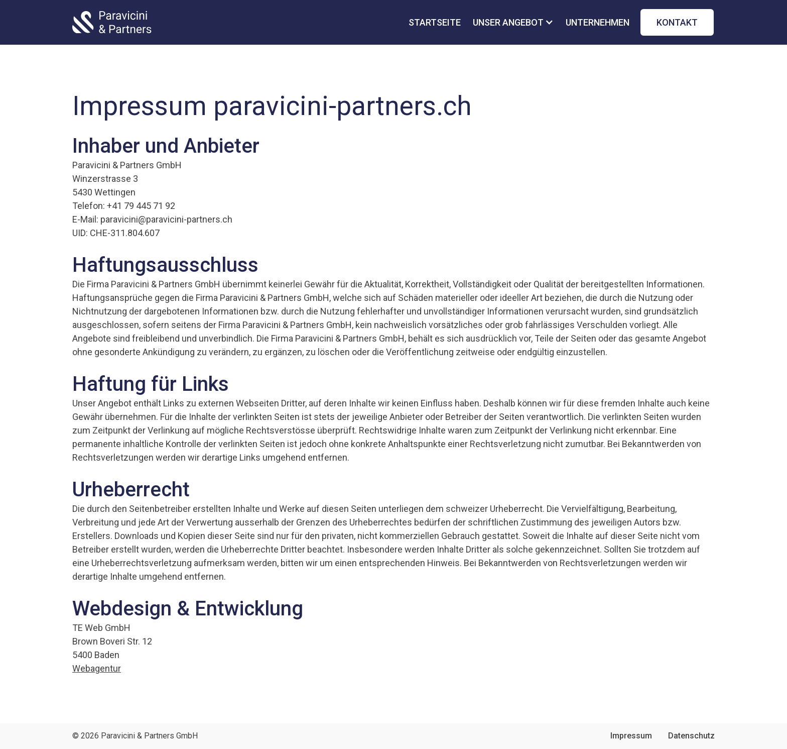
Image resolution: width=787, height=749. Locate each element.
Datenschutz (691, 735)
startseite (435, 22)
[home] (112, 22)
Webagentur (96, 668)
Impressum (631, 735)
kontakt (677, 22)
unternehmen (597, 22)
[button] (517, 22)
